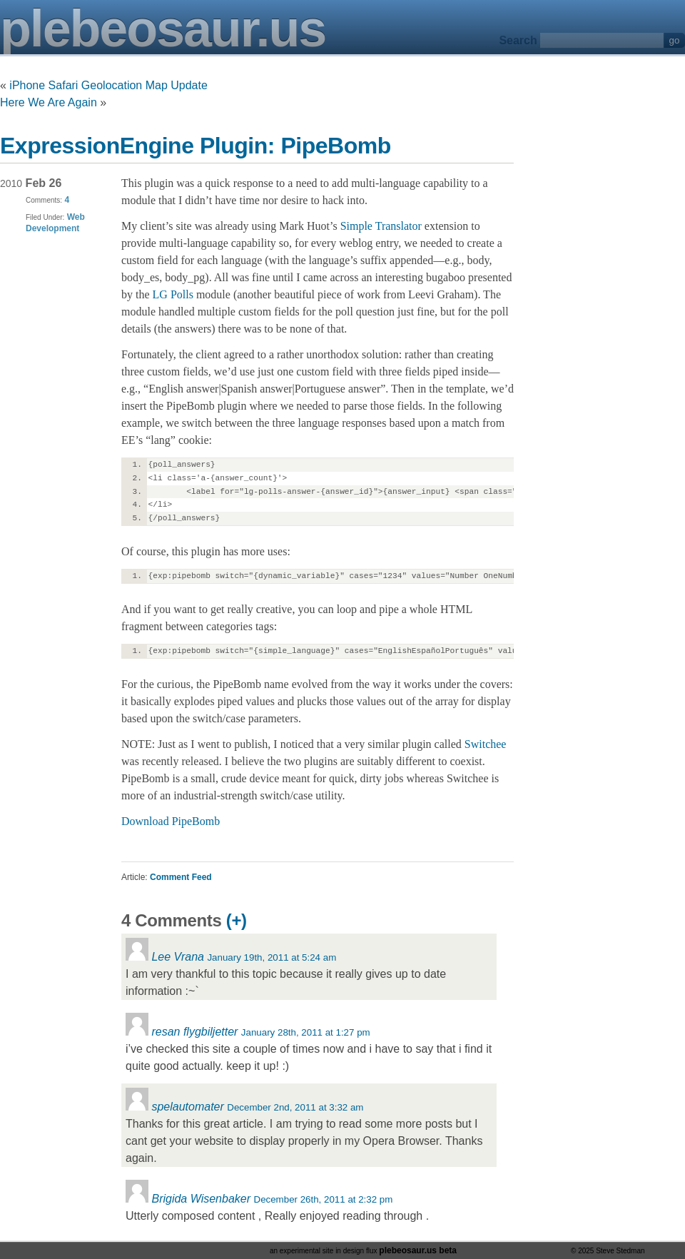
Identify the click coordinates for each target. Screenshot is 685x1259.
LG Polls (173, 294)
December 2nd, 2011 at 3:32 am (295, 1107)
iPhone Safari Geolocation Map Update (108, 85)
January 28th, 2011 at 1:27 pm (305, 1032)
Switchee (486, 744)
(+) (236, 920)
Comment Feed (181, 877)
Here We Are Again (48, 102)
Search (518, 40)
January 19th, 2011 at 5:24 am (271, 957)
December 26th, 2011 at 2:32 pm (323, 1199)
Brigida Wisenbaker (200, 1199)
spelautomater (187, 1107)
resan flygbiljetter (194, 1032)
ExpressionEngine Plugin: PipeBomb (195, 145)
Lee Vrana (177, 957)
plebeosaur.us (162, 28)
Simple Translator (381, 226)
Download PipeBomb (170, 821)
